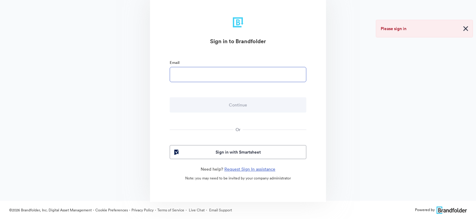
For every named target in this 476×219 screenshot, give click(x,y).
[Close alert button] (465, 28)
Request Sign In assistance (249, 169)
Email (174, 62)
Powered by (441, 209)
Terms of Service (170, 210)
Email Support (220, 210)
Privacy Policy (142, 210)
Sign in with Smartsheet (217, 152)
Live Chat (196, 210)
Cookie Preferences (111, 210)
